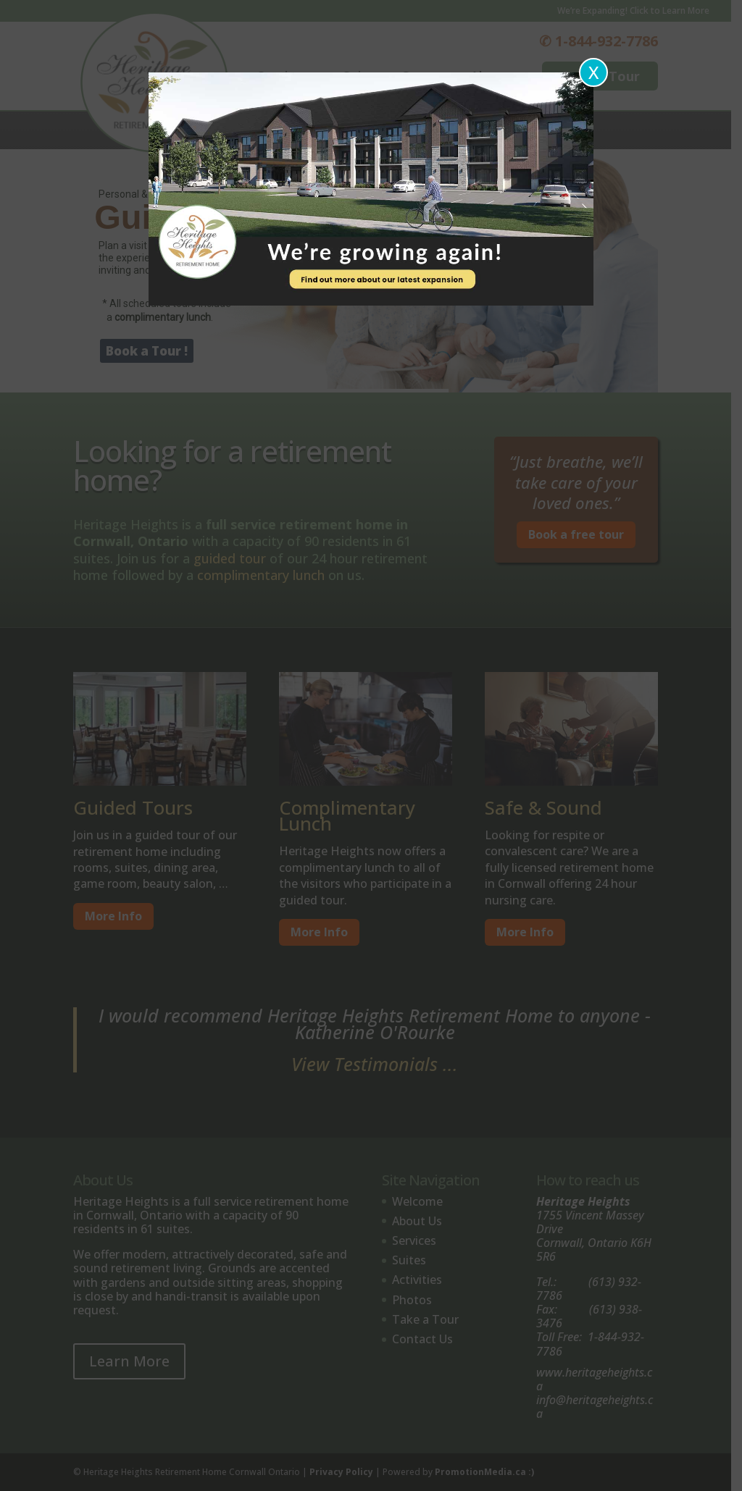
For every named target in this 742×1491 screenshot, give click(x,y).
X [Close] (593, 72)
